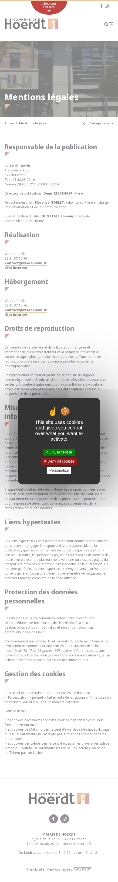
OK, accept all (59, 452)
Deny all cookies (59, 461)
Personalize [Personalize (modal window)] (59, 470)
